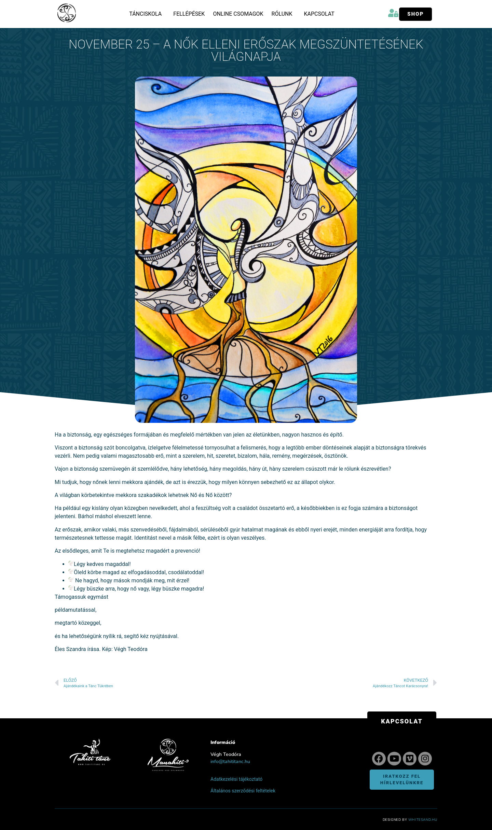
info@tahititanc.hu (230, 761)
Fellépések (189, 14)
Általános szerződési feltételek (242, 790)
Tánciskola (147, 14)
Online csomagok (238, 14)
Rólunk (284, 14)
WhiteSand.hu (422, 819)
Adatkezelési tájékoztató (236, 779)
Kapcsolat (319, 14)
